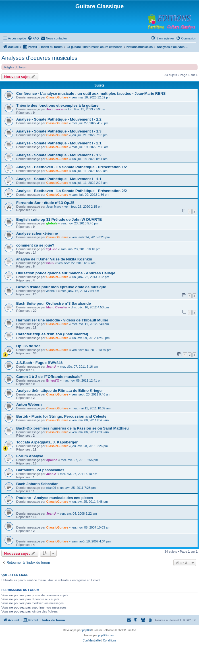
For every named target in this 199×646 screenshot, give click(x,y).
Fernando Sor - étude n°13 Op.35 (45, 203)
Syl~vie (51, 249)
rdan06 (51, 487)
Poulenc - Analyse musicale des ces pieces (54, 498)
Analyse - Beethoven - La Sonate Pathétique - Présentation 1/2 (71, 167)
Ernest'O (52, 380)
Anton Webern (29, 404)
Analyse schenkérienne (37, 233)
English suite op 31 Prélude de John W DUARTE (59, 219)
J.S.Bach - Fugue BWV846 (39, 363)
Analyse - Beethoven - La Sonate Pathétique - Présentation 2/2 (71, 191)
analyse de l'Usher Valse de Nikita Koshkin (54, 259)
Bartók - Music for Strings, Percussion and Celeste (61, 416)
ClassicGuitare (57, 97)
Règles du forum (15, 67)
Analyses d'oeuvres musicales (39, 58)
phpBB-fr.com (106, 635)
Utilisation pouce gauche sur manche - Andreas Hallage (65, 273)
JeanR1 (51, 291)
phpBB (86, 630)
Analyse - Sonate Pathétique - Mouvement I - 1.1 (58, 179)
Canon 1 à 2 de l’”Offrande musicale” (49, 376)
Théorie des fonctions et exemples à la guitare (57, 105)
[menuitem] (33, 38)
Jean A (51, 366)
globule (51, 223)
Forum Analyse (29, 456)
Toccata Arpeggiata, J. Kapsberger (47, 442)
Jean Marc (53, 206)
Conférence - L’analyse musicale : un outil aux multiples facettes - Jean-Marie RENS (90, 93)
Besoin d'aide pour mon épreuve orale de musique (61, 287)
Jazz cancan (55, 109)
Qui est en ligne (14, 574)
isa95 (50, 263)
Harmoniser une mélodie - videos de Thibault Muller (62, 320)
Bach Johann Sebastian (37, 484)
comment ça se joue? (35, 245)
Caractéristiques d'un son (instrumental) (52, 334)
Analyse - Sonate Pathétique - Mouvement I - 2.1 (58, 143)
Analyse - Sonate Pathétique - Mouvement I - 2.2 (58, 119)
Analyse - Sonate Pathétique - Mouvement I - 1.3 (58, 131)
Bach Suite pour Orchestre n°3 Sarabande (53, 303)
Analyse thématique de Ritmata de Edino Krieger (59, 390)
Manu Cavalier (57, 307)
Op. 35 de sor (28, 346)
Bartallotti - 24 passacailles (40, 470)
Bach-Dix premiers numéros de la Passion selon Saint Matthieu (72, 428)
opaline (51, 460)
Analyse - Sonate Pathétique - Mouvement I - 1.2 (58, 155)
